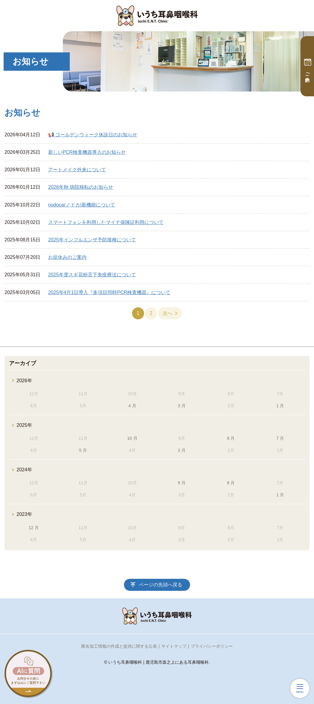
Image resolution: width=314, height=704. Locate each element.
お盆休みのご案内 (67, 257)
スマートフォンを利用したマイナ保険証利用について (106, 222)
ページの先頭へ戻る (160, 584)
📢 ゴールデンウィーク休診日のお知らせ (92, 134)
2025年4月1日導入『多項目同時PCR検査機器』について (109, 292)
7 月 (280, 438)
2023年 (24, 514)
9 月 (182, 482)
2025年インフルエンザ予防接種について (92, 239)
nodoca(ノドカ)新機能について (81, 204)
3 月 (182, 405)
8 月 (231, 438)
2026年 (24, 380)
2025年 (24, 425)
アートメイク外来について (77, 169)
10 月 (132, 438)
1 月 (280, 405)
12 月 (33, 527)
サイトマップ (173, 646)
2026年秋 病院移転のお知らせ (80, 187)
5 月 (83, 450)
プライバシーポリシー (212, 646)
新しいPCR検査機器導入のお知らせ (87, 152)
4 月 (132, 405)
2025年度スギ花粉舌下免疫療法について (92, 274)
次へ (167, 313)
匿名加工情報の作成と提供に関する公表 (119, 646)
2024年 (24, 469)
